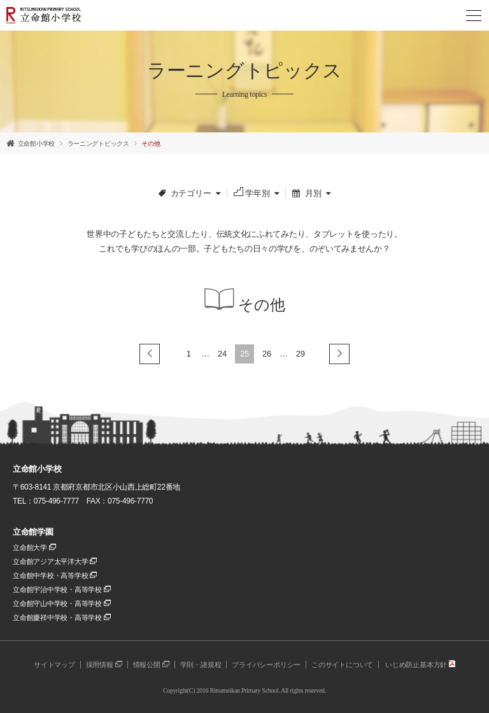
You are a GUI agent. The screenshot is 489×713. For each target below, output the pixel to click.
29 (300, 353)
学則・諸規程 (201, 664)
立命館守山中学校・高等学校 (62, 603)
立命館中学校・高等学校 (55, 575)
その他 (150, 143)
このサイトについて (342, 664)
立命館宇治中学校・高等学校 (62, 589)
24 (222, 353)
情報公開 (151, 664)
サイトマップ (54, 664)
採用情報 (104, 664)
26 (266, 353)
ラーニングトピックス (98, 143)
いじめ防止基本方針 (420, 664)
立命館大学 (34, 547)
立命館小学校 (36, 143)
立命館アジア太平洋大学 (55, 561)
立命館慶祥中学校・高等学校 (62, 617)
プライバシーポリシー (266, 664)
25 (244, 353)
